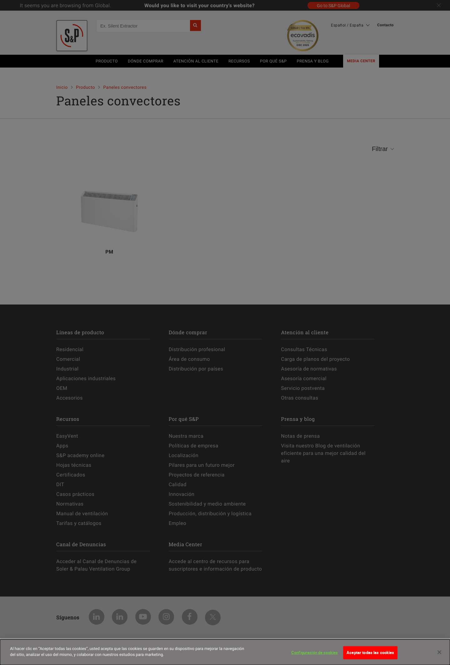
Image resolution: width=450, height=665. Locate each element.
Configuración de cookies (314, 653)
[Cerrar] (439, 653)
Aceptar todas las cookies (370, 653)
